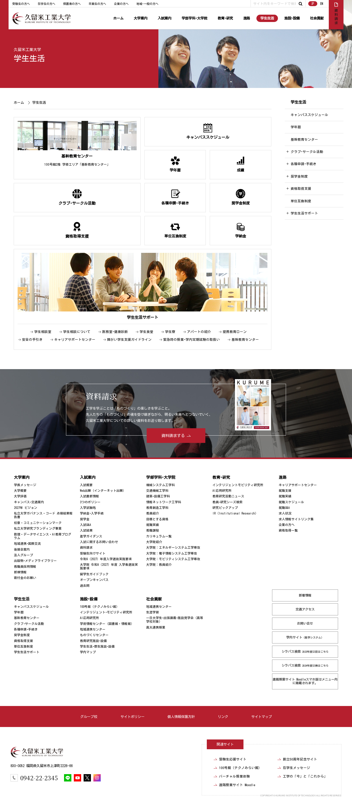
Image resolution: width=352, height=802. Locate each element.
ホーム (118, 18)
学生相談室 (42, 331)
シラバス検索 (305, 651)
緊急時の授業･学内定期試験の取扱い (191, 339)
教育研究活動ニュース (228, 496)
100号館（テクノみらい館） (99, 606)
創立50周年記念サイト (300, 759)
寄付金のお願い (25, 577)
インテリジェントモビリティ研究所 (237, 485)
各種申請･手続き (303, 164)
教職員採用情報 (25, 566)
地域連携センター (92, 629)
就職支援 (285, 490)
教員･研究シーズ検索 (227, 502)
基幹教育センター (245, 339)
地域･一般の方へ (147, 3)
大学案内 (140, 18)
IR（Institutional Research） (235, 513)
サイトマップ (261, 716)
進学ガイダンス (91, 536)
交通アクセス (305, 609)
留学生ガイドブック (94, 574)
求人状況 (285, 513)
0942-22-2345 (39, 777)
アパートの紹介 (199, 331)
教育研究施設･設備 (93, 640)
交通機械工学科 (157, 490)
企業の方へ (121, 3)
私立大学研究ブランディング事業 (38, 528)
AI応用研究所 (221, 490)
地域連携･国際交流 (27, 543)
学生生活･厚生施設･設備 (97, 646)
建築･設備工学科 (158, 496)
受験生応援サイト (232, 759)
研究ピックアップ (225, 507)
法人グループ (23, 555)
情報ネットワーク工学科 (163, 502)
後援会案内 (22, 549)
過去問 (84, 585)
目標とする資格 (157, 519)
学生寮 (170, 331)
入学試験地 (88, 507)
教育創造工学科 (157, 507)
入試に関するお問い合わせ (99, 542)
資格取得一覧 (288, 530)
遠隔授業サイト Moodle (305, 681)
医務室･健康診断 (115, 331)
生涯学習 (152, 612)
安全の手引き (32, 339)
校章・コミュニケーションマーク (38, 522)
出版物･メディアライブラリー (35, 560)
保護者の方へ (72, 3)
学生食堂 (146, 331)
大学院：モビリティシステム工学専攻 (173, 559)
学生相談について (76, 331)
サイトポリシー (132, 716)
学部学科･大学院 (194, 18)
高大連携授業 (155, 627)
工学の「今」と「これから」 (305, 776)
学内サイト (305, 637)
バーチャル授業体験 (234, 776)
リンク (223, 716)
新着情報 (305, 595)
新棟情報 (20, 572)
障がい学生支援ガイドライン (129, 339)
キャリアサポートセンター (74, 339)
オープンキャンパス (94, 579)
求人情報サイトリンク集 (296, 519)
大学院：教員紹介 (159, 564)
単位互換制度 (301, 201)
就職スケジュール (291, 502)
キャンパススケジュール (309, 115)
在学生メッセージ (296, 768)
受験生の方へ (21, 3)
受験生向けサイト (92, 553)
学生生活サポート (304, 213)
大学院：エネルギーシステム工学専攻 (173, 547)
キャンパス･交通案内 (29, 502)
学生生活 (267, 18)
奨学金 (84, 519)
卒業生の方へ (97, 3)
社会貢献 (317, 18)
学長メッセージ (25, 485)
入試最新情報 (89, 496)
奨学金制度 (299, 176)
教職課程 (152, 530)
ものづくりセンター (94, 635)
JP (312, 3)
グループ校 (88, 716)
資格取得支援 (301, 188)
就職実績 (152, 524)
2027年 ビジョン (25, 507)
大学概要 (20, 490)
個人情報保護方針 (181, 716)
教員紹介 (152, 513)
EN (321, 3)
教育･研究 (225, 18)
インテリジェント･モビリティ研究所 (106, 612)
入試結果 (86, 530)
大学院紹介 (154, 542)
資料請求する (173, 436)
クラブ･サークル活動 (307, 151)
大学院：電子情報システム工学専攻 (171, 553)
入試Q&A (85, 524)
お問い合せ (305, 623)
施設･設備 (292, 18)
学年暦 (296, 127)
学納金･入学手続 (92, 513)
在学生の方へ (46, 3)
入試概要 (86, 485)
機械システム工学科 (160, 485)
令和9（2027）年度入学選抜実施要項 (106, 559)
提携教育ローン (235, 331)
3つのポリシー (90, 502)
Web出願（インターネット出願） (103, 490)
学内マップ (88, 652)
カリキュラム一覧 (159, 536)
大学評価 (20, 496)
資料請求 (86, 547)
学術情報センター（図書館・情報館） (107, 623)
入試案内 (164, 18)
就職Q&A (284, 507)
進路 (246, 18)
